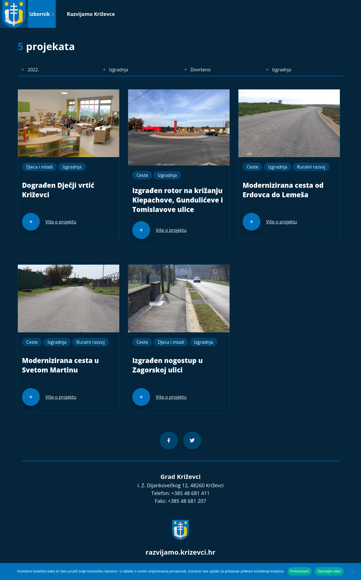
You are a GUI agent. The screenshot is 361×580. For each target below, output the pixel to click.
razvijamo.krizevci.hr (181, 552)
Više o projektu (60, 222)
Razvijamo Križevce (91, 14)
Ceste (142, 175)
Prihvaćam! (299, 571)
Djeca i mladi (39, 167)
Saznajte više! (329, 571)
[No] (352, 571)
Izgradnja (72, 167)
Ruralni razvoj (311, 167)
